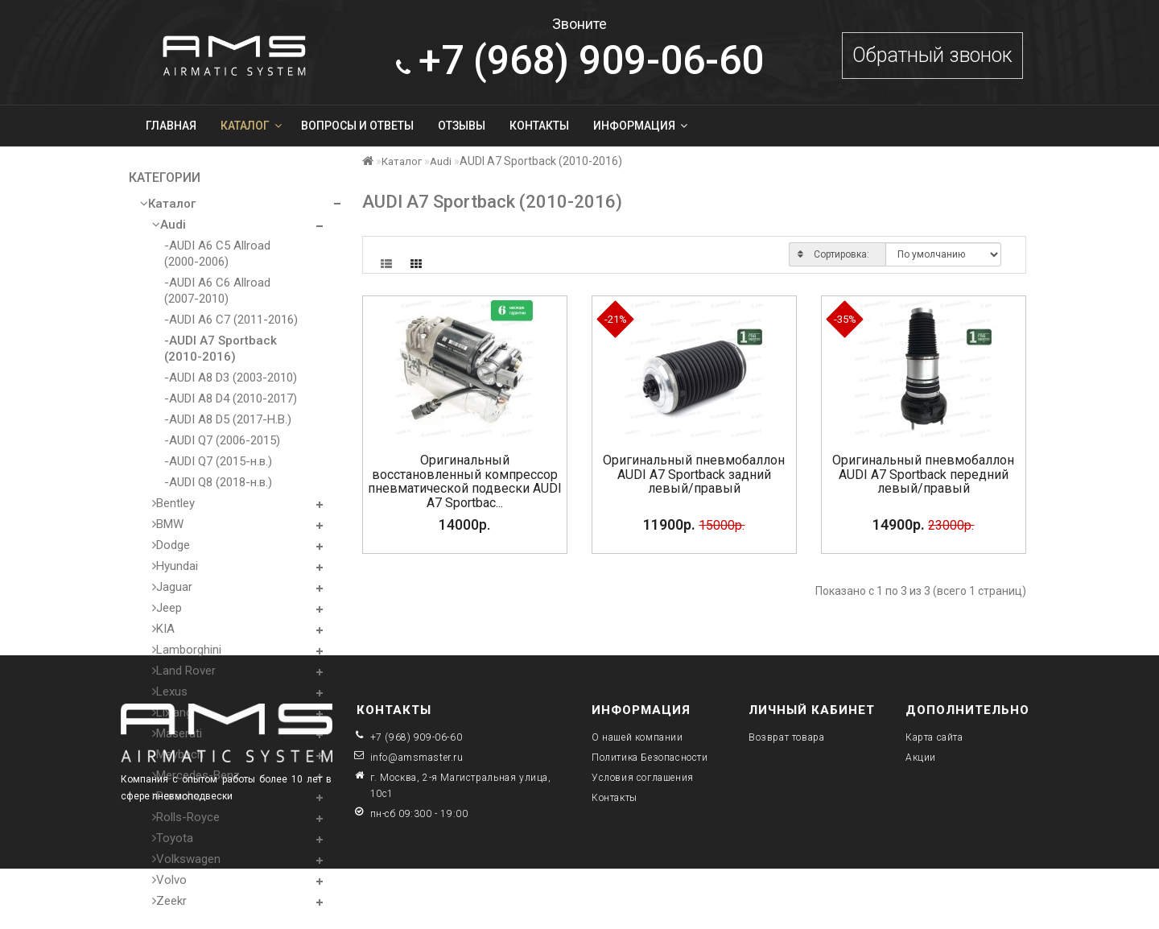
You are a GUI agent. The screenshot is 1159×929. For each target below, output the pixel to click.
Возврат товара (786, 737)
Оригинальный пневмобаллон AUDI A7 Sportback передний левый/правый (923, 474)
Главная (171, 125)
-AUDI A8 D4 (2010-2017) (230, 398)
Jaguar (172, 587)
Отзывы (461, 125)
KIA (163, 628)
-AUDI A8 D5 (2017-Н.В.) (227, 419)
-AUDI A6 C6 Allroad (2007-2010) (217, 290)
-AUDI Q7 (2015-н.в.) (218, 461)
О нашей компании (637, 737)
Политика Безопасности (650, 757)
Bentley (173, 503)
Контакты (539, 125)
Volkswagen (186, 859)
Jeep (167, 608)
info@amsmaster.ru (417, 757)
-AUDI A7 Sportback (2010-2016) (220, 348)
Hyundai (175, 566)
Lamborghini (186, 649)
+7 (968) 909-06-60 (416, 737)
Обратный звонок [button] (932, 55)
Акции (920, 757)
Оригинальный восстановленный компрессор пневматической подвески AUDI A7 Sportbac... (465, 481)
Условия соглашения (643, 777)
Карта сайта (934, 737)
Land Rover (184, 670)
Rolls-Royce (186, 817)
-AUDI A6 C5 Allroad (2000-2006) (217, 253)
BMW (168, 524)
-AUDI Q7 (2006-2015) (222, 440)
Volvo (169, 880)
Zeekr (169, 901)
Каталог (251, 125)
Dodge (171, 545)
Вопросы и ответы (357, 125)
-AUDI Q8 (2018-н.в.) (218, 482)
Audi (169, 224)
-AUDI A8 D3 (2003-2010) (230, 377)
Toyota (172, 838)
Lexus (170, 691)
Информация (640, 125)
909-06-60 (580, 60)
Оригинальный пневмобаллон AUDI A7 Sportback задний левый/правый (694, 474)
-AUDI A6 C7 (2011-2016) (231, 319)
